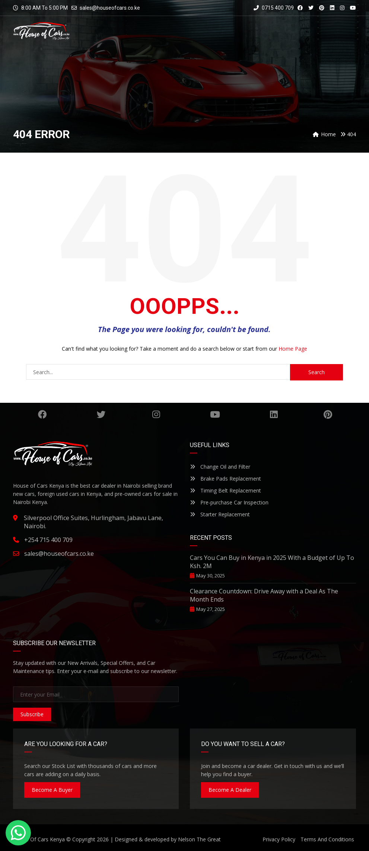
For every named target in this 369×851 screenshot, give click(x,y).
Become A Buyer (52, 789)
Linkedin (274, 414)
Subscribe (32, 714)
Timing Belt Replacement (225, 490)
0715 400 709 (274, 8)
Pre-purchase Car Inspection (229, 502)
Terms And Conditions (327, 839)
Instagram (156, 414)
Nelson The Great (199, 839)
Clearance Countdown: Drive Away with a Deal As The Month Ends (264, 595)
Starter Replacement (220, 514)
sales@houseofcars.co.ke (110, 8)
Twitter (101, 414)
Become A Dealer (230, 789)
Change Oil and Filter (220, 466)
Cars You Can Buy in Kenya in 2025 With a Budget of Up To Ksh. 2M (272, 562)
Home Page (293, 348)
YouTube (215, 414)
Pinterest (328, 414)
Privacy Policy (279, 839)
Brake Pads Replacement (225, 478)
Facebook (42, 414)
